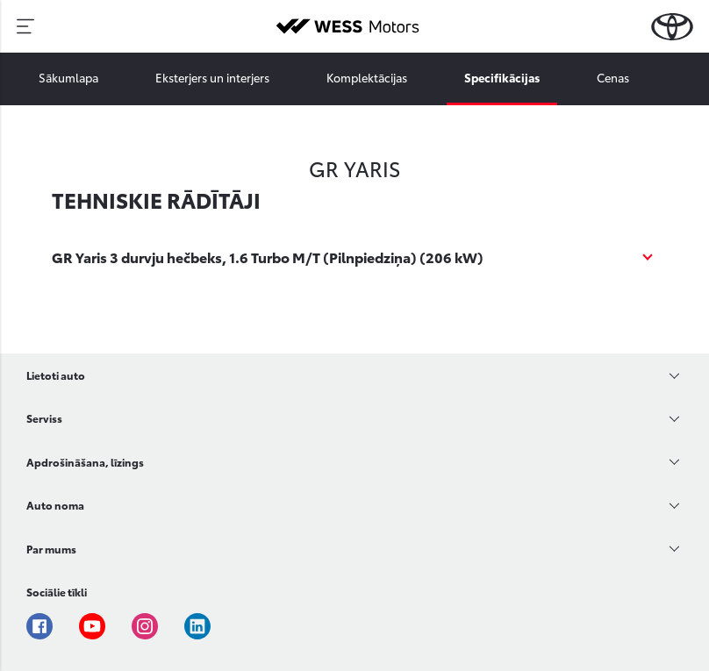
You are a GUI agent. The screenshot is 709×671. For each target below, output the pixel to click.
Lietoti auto (55, 375)
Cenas (613, 77)
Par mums (51, 548)
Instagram (145, 626)
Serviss (44, 417)
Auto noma (55, 504)
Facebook (39, 626)
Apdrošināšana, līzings (85, 461)
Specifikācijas (502, 77)
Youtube (92, 626)
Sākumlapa (68, 77)
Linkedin (197, 626)
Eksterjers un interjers (212, 77)
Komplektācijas (366, 77)
